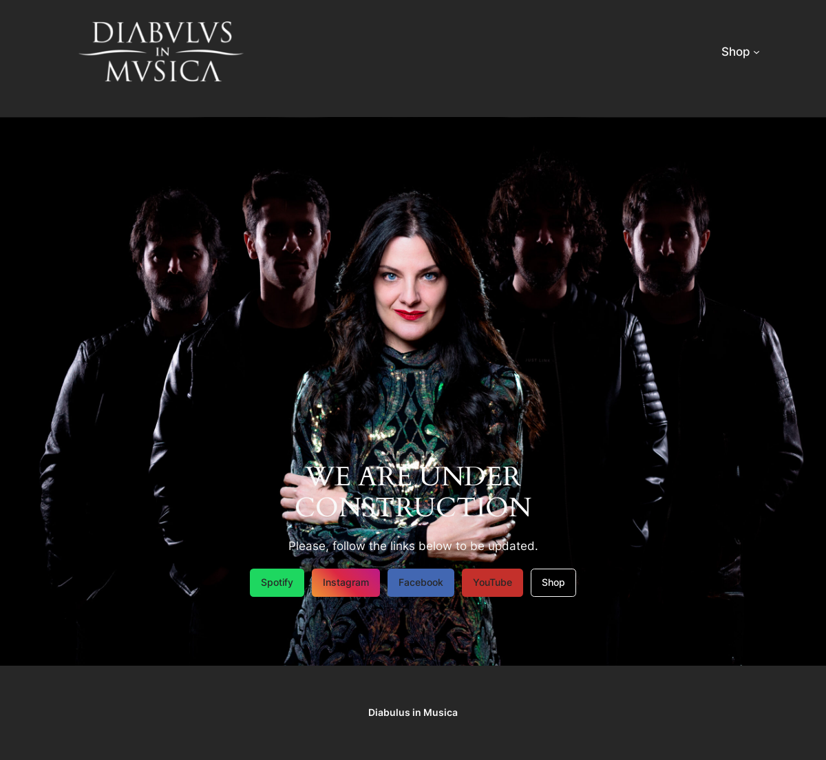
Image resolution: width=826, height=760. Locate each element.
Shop (553, 582)
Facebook (421, 582)
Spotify (277, 582)
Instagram (346, 582)
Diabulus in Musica (413, 712)
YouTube (492, 582)
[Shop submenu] (756, 51)
